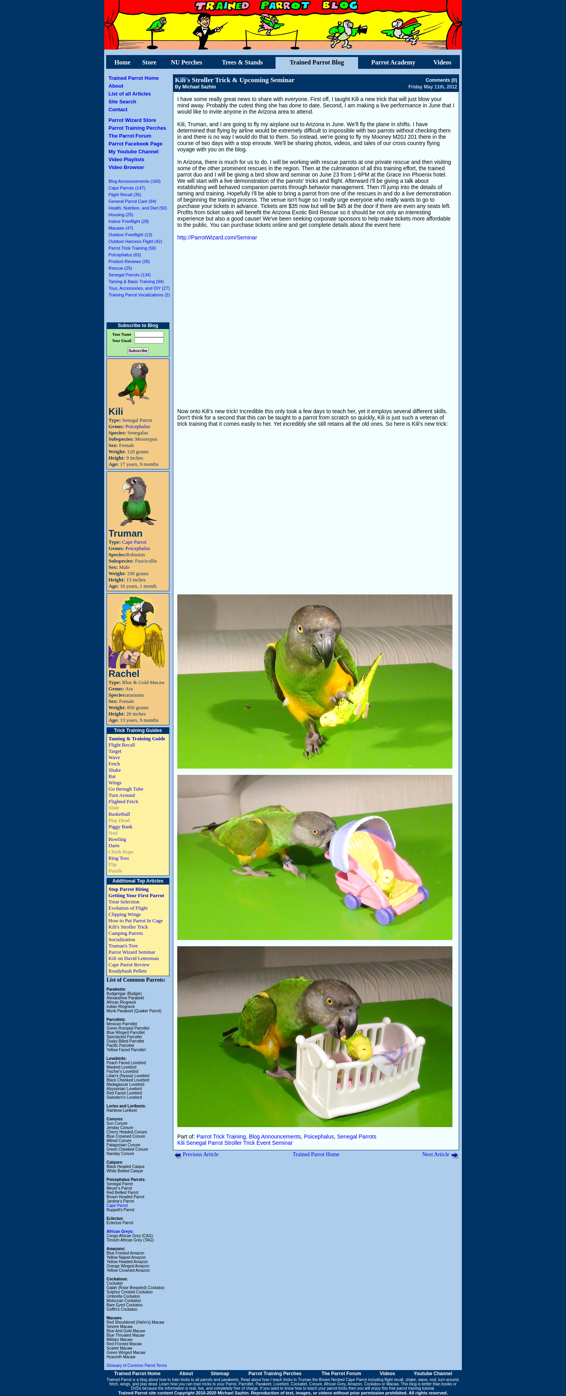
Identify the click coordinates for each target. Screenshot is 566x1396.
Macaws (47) (120, 228)
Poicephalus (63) (124, 254)
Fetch (114, 764)
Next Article (435, 1154)
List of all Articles (129, 94)
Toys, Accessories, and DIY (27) (139, 288)
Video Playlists (126, 159)
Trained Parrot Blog (317, 62)
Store (149, 62)
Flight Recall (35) (124, 194)
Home (122, 62)
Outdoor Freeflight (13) (130, 234)
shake (411, 1380)
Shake (114, 770)
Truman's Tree (123, 946)
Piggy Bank (120, 827)
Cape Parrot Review (129, 964)
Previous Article (201, 1154)
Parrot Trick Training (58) (132, 248)
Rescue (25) (120, 268)
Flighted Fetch (123, 801)
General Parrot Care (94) (132, 201)
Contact (117, 109)
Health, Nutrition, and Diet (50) (137, 208)
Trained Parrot (119, 1380)
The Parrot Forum (129, 136)
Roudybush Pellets (127, 971)
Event (264, 1143)
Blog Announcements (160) (134, 181)
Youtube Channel (433, 1373)
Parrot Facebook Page (135, 144)
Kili (181, 1143)
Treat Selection (124, 902)
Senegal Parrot (204, 1143)
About (115, 86)
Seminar (282, 1143)
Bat (112, 776)
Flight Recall (121, 745)
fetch (113, 1384)
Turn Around (121, 795)
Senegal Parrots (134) (129, 274)
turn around (448, 1380)
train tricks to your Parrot (214, 1384)
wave (422, 1380)
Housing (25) (120, 214)
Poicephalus (137, 426)
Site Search (122, 102)
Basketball (119, 814)
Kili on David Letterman (133, 958)
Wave (114, 757)
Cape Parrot (134, 542)
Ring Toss (118, 858)
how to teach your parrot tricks (321, 1388)
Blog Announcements (275, 1136)
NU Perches (186, 62)
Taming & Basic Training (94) (136, 281)
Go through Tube (125, 789)
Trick (249, 1143)
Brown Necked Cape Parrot (343, 1380)
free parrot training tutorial (411, 1388)
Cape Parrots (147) (126, 188)
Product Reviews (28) (129, 261)
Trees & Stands (242, 62)
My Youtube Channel (133, 151)
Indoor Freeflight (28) (128, 221)
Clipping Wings (124, 914)
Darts (113, 845)
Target (114, 751)
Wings (114, 782)
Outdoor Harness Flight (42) (135, 241)
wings (125, 1384)
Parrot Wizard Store (132, 120)
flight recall (393, 1380)
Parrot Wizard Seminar (131, 952)
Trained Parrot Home (133, 78)
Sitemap (220, 1373)
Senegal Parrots (356, 1136)
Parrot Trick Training (221, 1136)
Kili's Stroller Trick (128, 927)
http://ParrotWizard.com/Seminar (217, 237)
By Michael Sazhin (195, 87)
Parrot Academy (393, 62)
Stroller (233, 1143)
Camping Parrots (125, 933)
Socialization (121, 939)
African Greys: (120, 1231)
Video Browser (126, 167)
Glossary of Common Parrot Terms (137, 1365)
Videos (443, 62)
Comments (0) (441, 80)
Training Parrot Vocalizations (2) (139, 294)
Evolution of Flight (128, 908)
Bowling (117, 839)
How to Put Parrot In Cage (135, 920)
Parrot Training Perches (137, 128)
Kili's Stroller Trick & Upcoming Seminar (234, 80)
